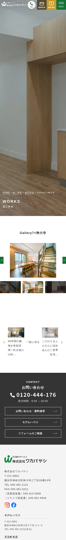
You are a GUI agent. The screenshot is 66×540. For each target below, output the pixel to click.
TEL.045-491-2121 (16, 484)
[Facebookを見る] (14, 505)
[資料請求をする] (51, 5)
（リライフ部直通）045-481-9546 (25, 498)
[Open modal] (61, 5)
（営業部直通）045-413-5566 (22, 493)
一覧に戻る (33, 342)
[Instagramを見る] (7, 505)
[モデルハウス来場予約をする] (42, 5)
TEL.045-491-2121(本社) (18, 529)
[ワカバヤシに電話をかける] (32, 5)
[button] (2, 260)
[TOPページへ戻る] (14, 5)
